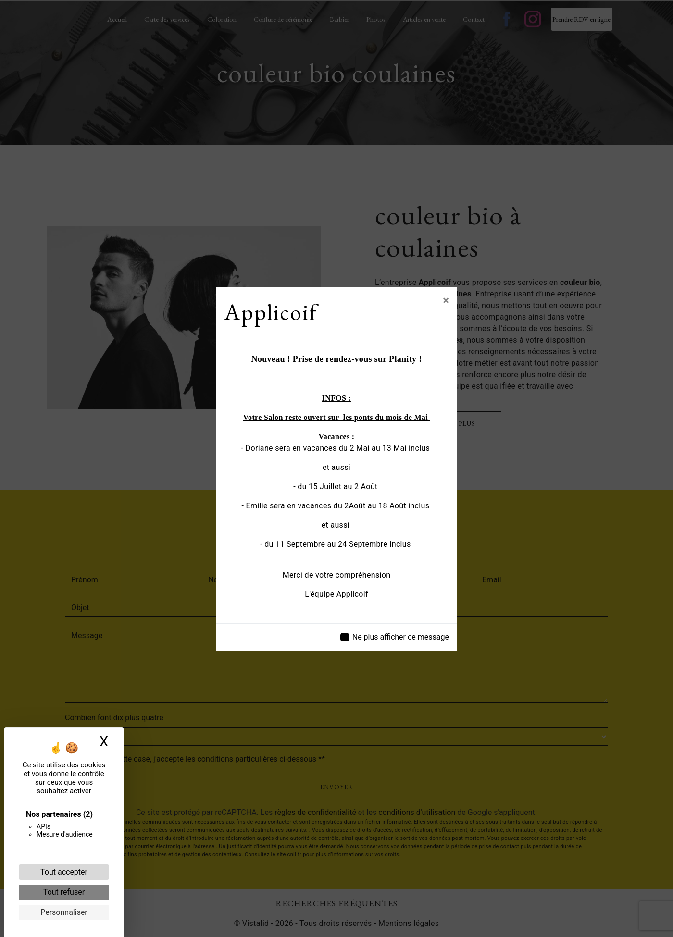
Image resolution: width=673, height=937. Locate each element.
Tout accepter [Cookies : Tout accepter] (63, 871)
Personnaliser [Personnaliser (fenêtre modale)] (63, 912)
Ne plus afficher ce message (400, 636)
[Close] (446, 300)
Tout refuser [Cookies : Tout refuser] (64, 892)
